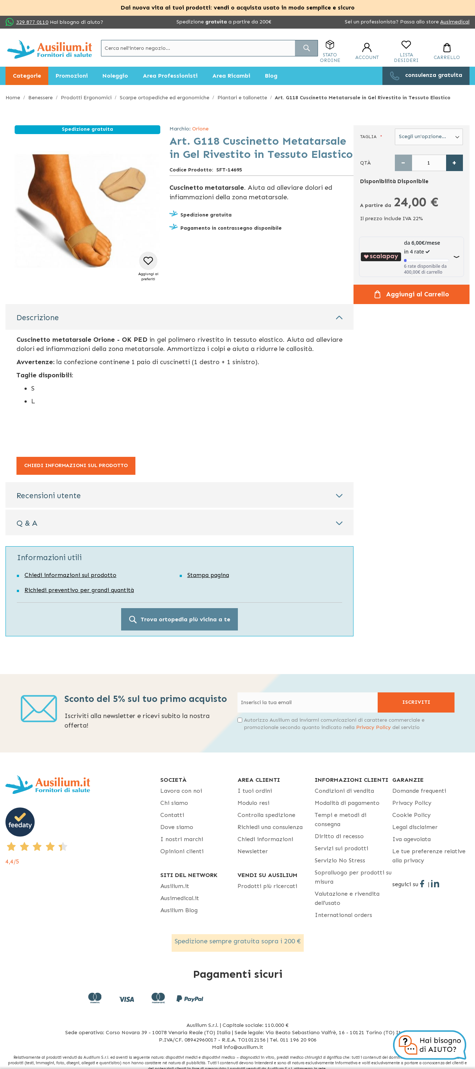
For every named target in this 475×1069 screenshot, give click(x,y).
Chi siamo (174, 802)
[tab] (179, 317)
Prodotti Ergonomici (86, 98)
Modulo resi (253, 802)
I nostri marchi (181, 839)
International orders (343, 914)
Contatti (172, 814)
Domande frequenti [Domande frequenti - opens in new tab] (419, 790)
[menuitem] (27, 75)
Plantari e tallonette (242, 98)
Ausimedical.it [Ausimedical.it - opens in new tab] (179, 898)
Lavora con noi (181, 790)
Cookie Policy (411, 814)
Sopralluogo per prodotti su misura (353, 877)
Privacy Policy (373, 727)
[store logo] (49, 49)
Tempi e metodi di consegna (340, 819)
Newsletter (253, 851)
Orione (200, 129)
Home (12, 98)
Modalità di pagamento (347, 802)
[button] (148, 267)
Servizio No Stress (340, 860)
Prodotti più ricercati (267, 886)
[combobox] (209, 48)
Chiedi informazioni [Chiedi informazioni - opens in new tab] (265, 839)
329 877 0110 (32, 22)
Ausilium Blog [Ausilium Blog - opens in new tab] (179, 910)
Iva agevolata (411, 839)
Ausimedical (455, 22)
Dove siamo (176, 827)
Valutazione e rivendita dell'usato (347, 898)
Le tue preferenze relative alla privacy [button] (428, 856)
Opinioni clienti (181, 851)
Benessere (40, 98)
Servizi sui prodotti (341, 848)
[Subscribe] (416, 702)
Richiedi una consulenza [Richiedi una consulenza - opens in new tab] (270, 827)
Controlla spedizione (266, 814)
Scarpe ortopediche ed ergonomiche (164, 98)
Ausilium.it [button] (174, 886)
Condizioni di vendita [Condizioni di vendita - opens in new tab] (344, 790)
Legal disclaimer (415, 827)
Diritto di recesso (339, 836)
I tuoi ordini (255, 790)
